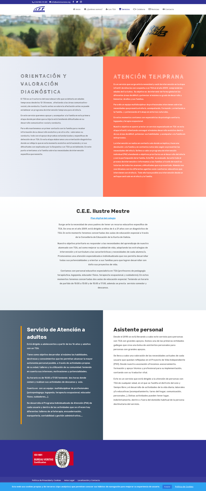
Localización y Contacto (89, 480)
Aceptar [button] (167, 486)
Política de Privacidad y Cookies (46, 480)
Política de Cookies (184, 486)
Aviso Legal (69, 480)
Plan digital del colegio (103, 218)
